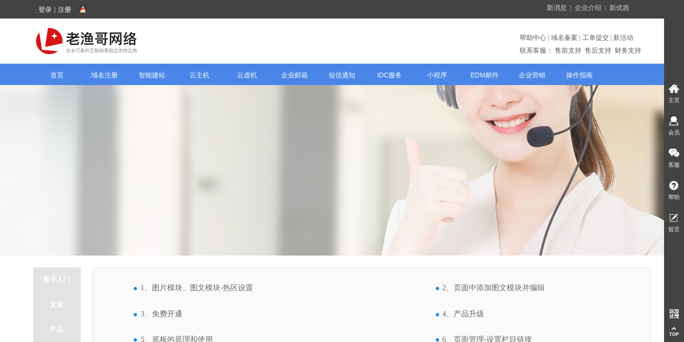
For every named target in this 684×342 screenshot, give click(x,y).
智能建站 (152, 75)
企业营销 (532, 75)
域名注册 (104, 75)
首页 (57, 75)
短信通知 (342, 75)
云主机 (199, 75)
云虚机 (247, 75)
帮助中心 (534, 37)
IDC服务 (389, 75)
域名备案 (564, 37)
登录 (45, 9)
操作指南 (579, 75)
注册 (64, 9)
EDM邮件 (484, 75)
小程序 (437, 75)
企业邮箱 (294, 75)
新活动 (623, 37)
